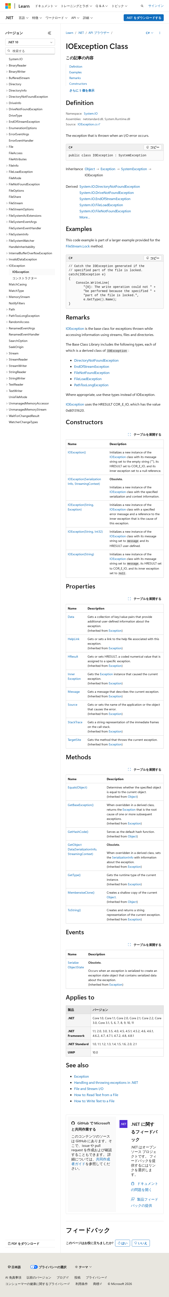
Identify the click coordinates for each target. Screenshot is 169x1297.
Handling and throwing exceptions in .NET (106, 1082)
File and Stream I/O (88, 1088)
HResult (73, 656)
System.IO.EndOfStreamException (104, 198)
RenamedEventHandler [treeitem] (24, 334)
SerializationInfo (122, 857)
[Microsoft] (8, 6)
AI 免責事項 (13, 1277)
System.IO (91, 113)
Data (71, 617)
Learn (69, 33)
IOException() (77, 452)
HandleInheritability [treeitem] (22, 247)
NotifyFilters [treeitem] (17, 303)
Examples (75, 72)
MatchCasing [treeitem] (18, 284)
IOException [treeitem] (20, 272)
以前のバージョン (39, 1277)
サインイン (156, 6)
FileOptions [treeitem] (16, 190)
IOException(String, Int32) (85, 531)
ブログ (61, 1277)
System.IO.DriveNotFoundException (106, 192)
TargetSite (74, 740)
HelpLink (73, 639)
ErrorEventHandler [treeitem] (21, 140)
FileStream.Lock (78, 246)
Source (72, 704)
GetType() (74, 875)
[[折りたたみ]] (49, 33)
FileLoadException (88, 378)
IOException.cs (87, 124)
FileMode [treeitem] (15, 178)
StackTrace (75, 722)
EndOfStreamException (91, 366)
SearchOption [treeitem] (18, 341)
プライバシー (95, 1277)
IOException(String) (81, 554)
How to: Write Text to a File (94, 1101)
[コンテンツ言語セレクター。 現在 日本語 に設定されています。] (14, 1267)
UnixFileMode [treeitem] (18, 397)
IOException (75, 328)
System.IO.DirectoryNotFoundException (109, 186)
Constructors (78, 83)
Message (74, 691)
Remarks (75, 78)
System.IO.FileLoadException (101, 204)
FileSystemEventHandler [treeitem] (25, 228)
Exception (108, 168)
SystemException (134, 168)
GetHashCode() (78, 832)
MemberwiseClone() (81, 892)
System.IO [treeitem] (16, 59)
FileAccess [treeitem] (15, 153)
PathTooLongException (91, 384)
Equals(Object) (77, 787)
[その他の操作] (160, 32)
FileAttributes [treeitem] (18, 159)
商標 (96, 1284)
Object (90, 168)
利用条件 (81, 1284)
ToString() (74, 910)
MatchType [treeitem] (16, 291)
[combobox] (30, 42)
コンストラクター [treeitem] (24, 278)
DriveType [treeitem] (15, 115)
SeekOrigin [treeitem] (16, 347)
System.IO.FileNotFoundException (105, 211)
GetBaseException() (81, 805)
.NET (81, 33)
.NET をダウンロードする (143, 18)
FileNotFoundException (92, 372)
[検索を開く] (142, 6)
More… (84, 217)
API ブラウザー (98, 33)
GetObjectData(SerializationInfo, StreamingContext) (82, 849)
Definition (75, 66)
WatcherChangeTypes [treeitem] (23, 422)
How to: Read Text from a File (96, 1094)
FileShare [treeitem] (15, 197)
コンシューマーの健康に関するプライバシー (36, 1284)
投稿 (77, 1277)
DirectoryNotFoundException (96, 360)
